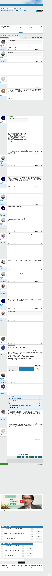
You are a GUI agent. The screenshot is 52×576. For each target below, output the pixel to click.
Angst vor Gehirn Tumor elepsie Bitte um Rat (13, 533)
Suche (17, 5)
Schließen (21, 32)
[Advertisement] (25, 252)
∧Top (49, 575)
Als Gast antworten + (4, 37)
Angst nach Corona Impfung (9, 35)
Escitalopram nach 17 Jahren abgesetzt (12, 528)
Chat (25, 5)
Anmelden (40, 5)
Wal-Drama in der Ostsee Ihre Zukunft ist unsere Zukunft (16, 536)
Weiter (40, 457)
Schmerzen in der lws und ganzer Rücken (13, 531)
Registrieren (40, 6)
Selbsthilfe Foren (11, 5)
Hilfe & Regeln (30, 5)
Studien (35, 5)
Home (2, 5)
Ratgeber (21, 5)
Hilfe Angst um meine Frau (9, 538)
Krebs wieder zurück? (8, 553)
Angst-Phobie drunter (8, 555)
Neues (6, 5)
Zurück (19, 457)
